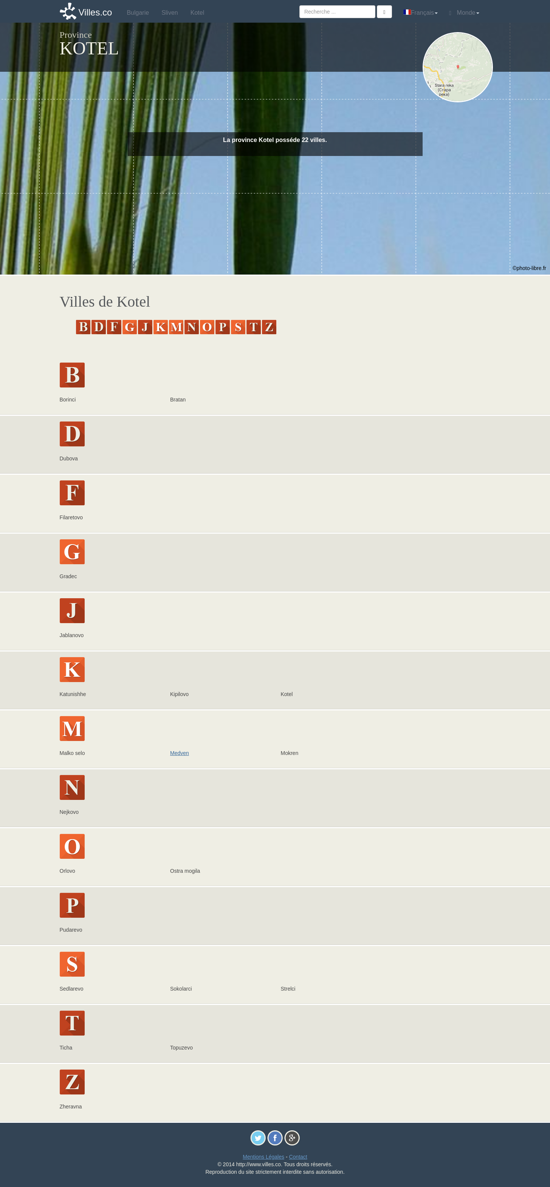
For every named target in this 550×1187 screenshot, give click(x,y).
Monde (464, 12)
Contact (298, 1157)
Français (420, 12)
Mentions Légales (263, 1157)
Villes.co (95, 12)
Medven (179, 753)
